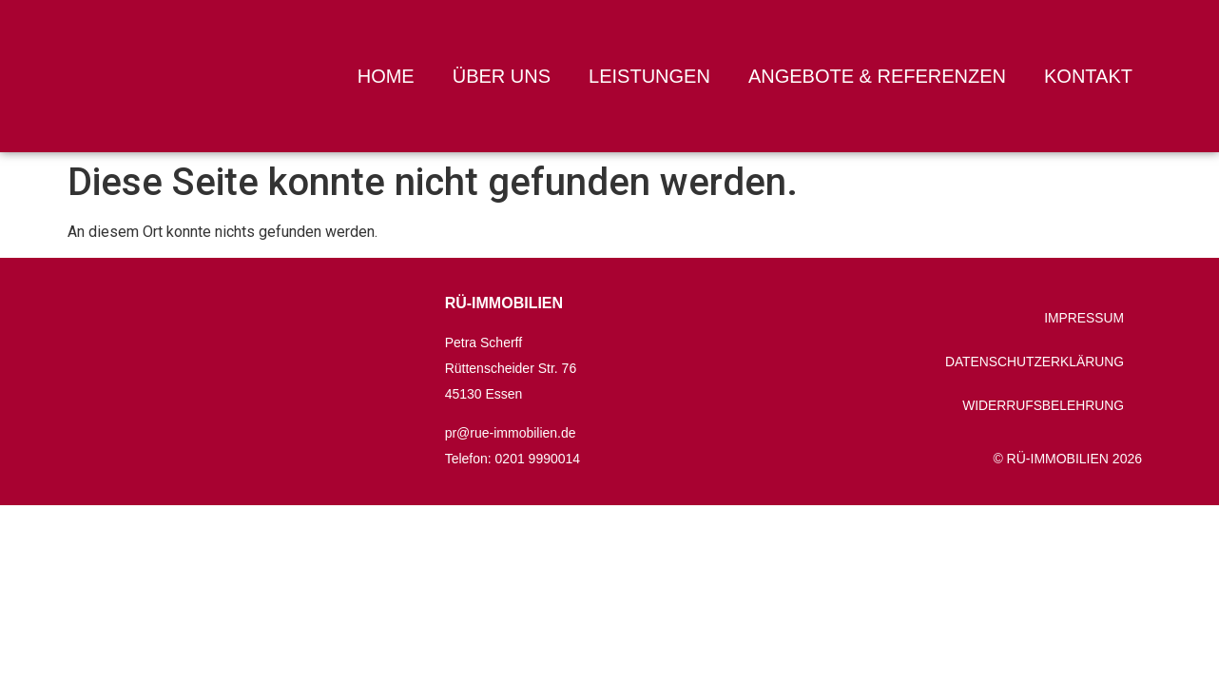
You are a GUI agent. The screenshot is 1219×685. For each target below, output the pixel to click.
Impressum (1082, 317)
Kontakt (1088, 76)
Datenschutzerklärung (1032, 361)
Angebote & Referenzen (877, 76)
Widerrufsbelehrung (1041, 405)
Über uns (502, 76)
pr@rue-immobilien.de (510, 432)
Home (386, 76)
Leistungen (649, 76)
